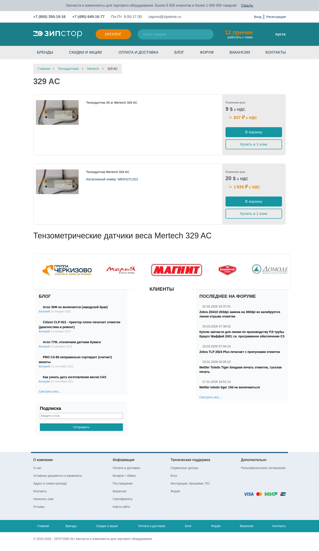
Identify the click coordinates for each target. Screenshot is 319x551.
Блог (179, 52)
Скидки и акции (85, 52)
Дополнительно (253, 460)
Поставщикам (123, 483)
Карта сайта (121, 506)
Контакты (275, 52)
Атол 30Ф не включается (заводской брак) (75, 307)
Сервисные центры (184, 468)
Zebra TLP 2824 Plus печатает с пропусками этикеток (239, 352)
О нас (37, 468)
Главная (43, 526)
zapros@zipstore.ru (164, 17)
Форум (207, 52)
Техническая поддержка (190, 460)
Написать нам (43, 499)
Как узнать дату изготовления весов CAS (74, 377)
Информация (123, 460)
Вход (257, 17)
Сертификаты (122, 499)
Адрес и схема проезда (50, 483)
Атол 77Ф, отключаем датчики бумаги (72, 342)
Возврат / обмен (124, 475)
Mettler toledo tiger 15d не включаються (229, 387)
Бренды (45, 52)
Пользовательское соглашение (263, 468)
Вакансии (240, 52)
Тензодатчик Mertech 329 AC (107, 172)
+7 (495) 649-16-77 (88, 17)
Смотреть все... (50, 391)
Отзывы (39, 506)
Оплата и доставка (138, 52)
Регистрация (276, 17)
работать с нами (239, 34)
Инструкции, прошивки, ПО (190, 483)
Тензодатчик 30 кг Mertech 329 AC (111, 102)
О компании (43, 460)
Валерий (44, 311)
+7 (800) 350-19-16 (49, 17)
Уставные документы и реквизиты (57, 475)
